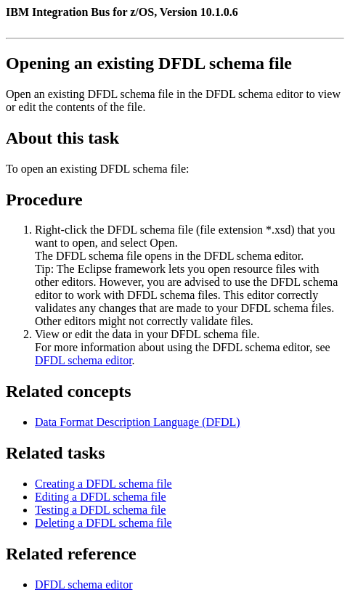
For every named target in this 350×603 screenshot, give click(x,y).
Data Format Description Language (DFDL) (137, 422)
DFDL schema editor (83, 360)
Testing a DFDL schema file (100, 510)
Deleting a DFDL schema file (103, 523)
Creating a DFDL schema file (103, 483)
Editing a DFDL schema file (100, 497)
